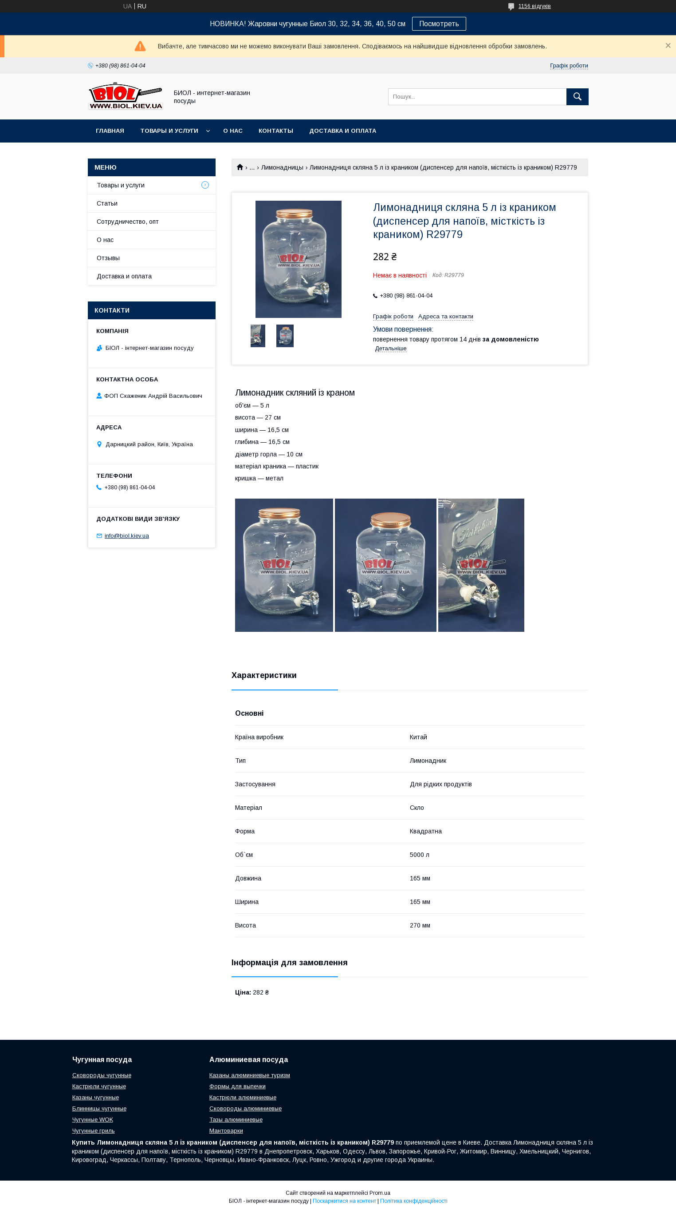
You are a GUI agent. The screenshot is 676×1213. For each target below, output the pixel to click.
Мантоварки (226, 1130)
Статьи (107, 203)
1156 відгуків (535, 6)
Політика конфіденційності (414, 1201)
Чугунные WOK (92, 1119)
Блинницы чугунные (99, 1108)
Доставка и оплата (342, 130)
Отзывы (108, 258)
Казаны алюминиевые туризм (249, 1075)
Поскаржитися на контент (344, 1201)
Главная (110, 130)
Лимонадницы (282, 167)
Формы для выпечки (237, 1086)
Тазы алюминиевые (236, 1119)
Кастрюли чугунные (99, 1086)
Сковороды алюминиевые (245, 1108)
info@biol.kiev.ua (127, 535)
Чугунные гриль (93, 1130)
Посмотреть (439, 24)
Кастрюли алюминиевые (242, 1097)
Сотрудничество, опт (128, 221)
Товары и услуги (169, 130)
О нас (233, 130)
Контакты (276, 130)
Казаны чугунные (95, 1097)
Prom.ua (379, 1193)
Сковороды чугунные (101, 1075)
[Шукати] (577, 96)
